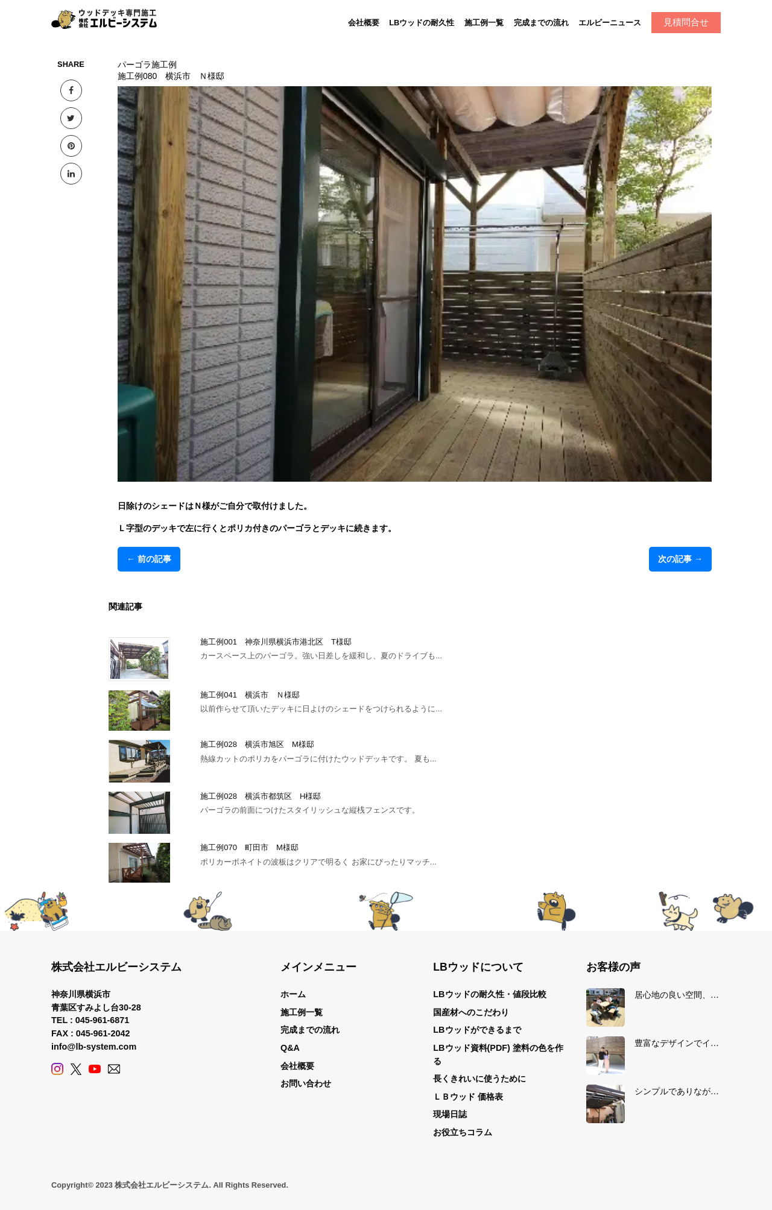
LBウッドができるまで (476, 1030)
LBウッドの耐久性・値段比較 (489, 994)
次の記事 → (680, 559)
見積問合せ (686, 22)
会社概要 (363, 22)
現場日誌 (450, 1114)
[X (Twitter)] (76, 1069)
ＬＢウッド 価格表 (468, 1096)
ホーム (293, 994)
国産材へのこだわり (471, 1012)
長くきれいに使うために (479, 1078)
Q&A (290, 1048)
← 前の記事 (149, 559)
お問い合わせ (305, 1083)
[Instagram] (57, 1069)
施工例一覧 (484, 22)
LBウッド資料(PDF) (471, 1048)
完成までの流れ (541, 22)
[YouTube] (95, 1069)
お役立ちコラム (462, 1132)
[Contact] (114, 1069)
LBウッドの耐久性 (421, 22)
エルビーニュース (609, 22)
